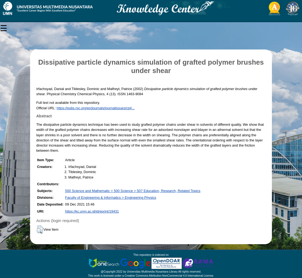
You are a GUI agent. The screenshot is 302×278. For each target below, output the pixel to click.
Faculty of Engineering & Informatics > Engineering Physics (110, 198)
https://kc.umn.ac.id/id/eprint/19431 (92, 211)
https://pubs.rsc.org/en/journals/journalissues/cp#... (96, 108)
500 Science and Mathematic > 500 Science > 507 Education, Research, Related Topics (132, 191)
